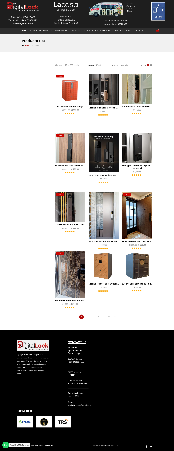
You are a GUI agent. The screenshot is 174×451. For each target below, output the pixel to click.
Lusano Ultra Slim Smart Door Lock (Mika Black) (79, 165)
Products (33, 31)
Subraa (115, 445)
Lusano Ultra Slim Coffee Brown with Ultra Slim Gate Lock (118, 107)
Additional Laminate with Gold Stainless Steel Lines (115, 241)
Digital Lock (45, 31)
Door (87, 31)
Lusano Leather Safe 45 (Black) (138, 283)
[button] (157, 31)
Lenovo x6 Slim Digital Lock (70, 224)
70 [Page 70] (121, 317)
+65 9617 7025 (74, 383)
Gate (95, 31)
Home (24, 31)
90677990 (29, 16)
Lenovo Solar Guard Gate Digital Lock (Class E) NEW (115, 175)
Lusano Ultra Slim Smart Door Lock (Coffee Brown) (148, 106)
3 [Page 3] (92, 317)
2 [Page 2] (87, 317)
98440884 (122, 20)
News (128, 31)
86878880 (122, 24)
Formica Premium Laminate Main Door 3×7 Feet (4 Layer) (84, 300)
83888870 (32, 20)
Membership (105, 31)
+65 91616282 (73, 362)
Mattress (77, 31)
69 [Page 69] (115, 317)
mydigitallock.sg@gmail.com (79, 405)
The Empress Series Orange (78, 106)
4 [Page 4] (98, 317)
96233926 (70, 20)
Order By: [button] (121, 65)
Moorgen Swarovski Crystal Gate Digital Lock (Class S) (145, 167)
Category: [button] (95, 65)
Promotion (117, 31)
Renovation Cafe (61, 31)
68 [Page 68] (109, 317)
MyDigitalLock (32, 445)
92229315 (28, 23)
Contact (138, 31)
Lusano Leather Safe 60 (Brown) (105, 283)
